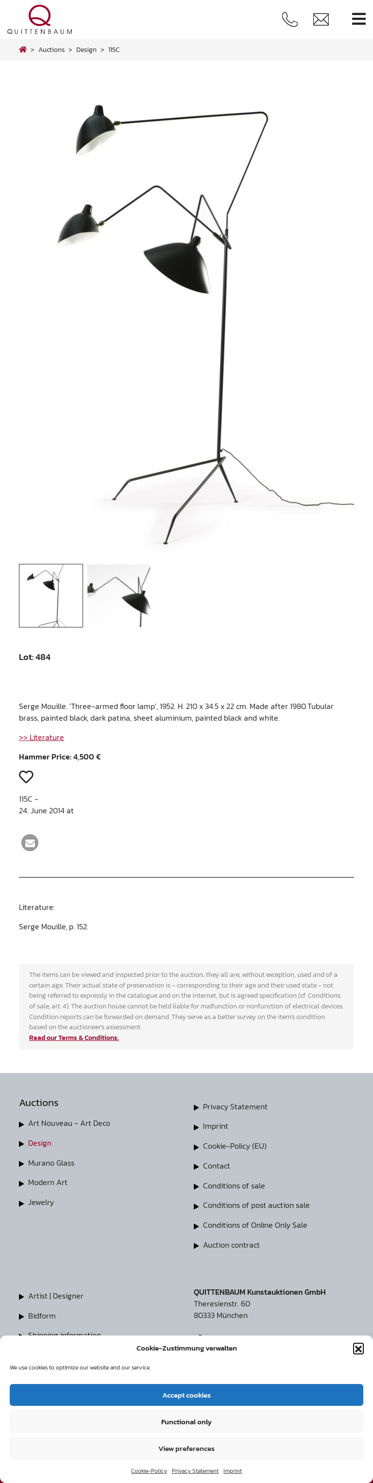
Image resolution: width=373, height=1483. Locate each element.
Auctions (51, 49)
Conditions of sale (234, 1184)
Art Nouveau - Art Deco (69, 1123)
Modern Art (48, 1181)
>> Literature (41, 737)
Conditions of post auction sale (256, 1203)
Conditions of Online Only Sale (255, 1223)
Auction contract (231, 1242)
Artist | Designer (56, 1293)
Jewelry (41, 1200)
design (86, 49)
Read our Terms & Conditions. (74, 1037)
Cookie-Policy (149, 1471)
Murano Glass (51, 1162)
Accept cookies (186, 1395)
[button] (358, 1348)
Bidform (42, 1312)
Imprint (232, 1471)
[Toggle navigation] (359, 19)
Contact (216, 1164)
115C (113, 49)
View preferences (186, 1448)
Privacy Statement (195, 1471)
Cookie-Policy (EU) (235, 1145)
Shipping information (64, 1331)
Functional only (186, 1421)
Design (39, 1142)
